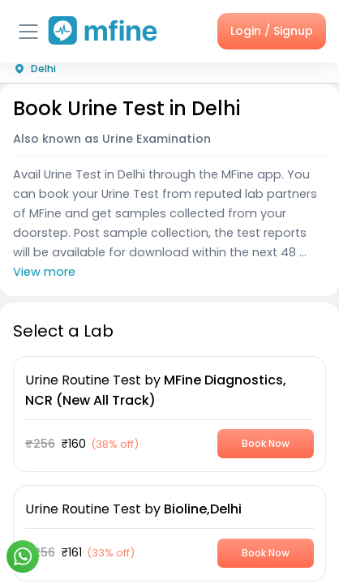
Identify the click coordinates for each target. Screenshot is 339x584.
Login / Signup (271, 31)
